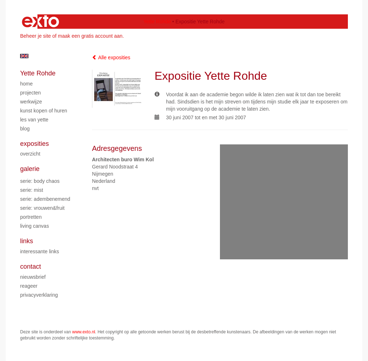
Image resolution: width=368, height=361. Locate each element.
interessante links (39, 251)
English (24, 56)
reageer (28, 286)
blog (24, 128)
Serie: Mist (31, 190)
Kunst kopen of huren (43, 111)
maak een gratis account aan (90, 36)
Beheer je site (35, 36)
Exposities (34, 143)
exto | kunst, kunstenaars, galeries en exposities (40, 21)
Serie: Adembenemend (45, 199)
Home (26, 84)
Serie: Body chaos (40, 181)
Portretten (31, 217)
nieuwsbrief (33, 277)
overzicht (30, 154)
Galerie (30, 168)
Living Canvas (34, 226)
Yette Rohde (157, 21)
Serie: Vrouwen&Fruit (42, 208)
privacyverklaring (39, 295)
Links (26, 241)
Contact (30, 266)
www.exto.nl (83, 331)
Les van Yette (34, 119)
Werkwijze (31, 102)
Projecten (30, 93)
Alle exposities (111, 57)
